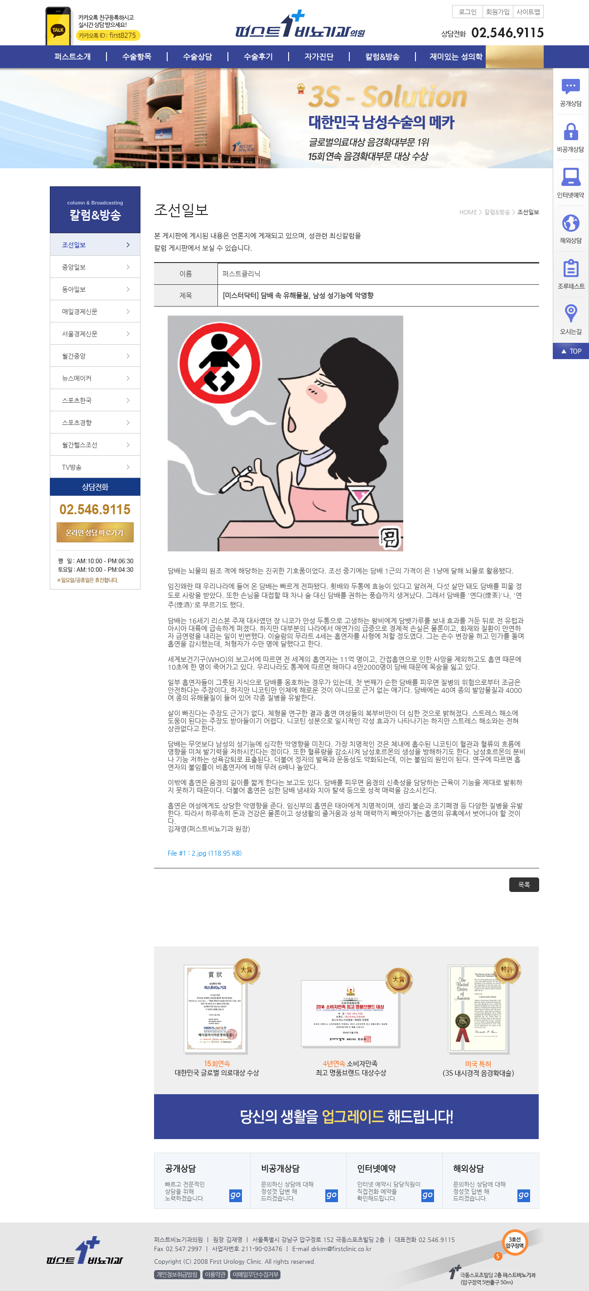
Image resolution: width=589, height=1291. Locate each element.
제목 (185, 295)
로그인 (468, 11)
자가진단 (318, 56)
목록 (524, 884)
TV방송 (72, 467)
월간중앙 (74, 356)
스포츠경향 (77, 422)
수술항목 (136, 56)
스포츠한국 (77, 400)
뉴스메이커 (77, 378)
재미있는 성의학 (456, 56)
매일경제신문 (79, 311)
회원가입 (498, 11)
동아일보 (74, 289)
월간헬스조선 (79, 444)
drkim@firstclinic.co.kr (341, 1248)
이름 (185, 274)
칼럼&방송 (382, 56)
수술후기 (258, 56)
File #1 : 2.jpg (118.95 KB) (205, 853)
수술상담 (197, 56)
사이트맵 (528, 11)
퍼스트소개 (72, 56)
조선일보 (74, 244)
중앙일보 (74, 267)
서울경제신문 (79, 333)
